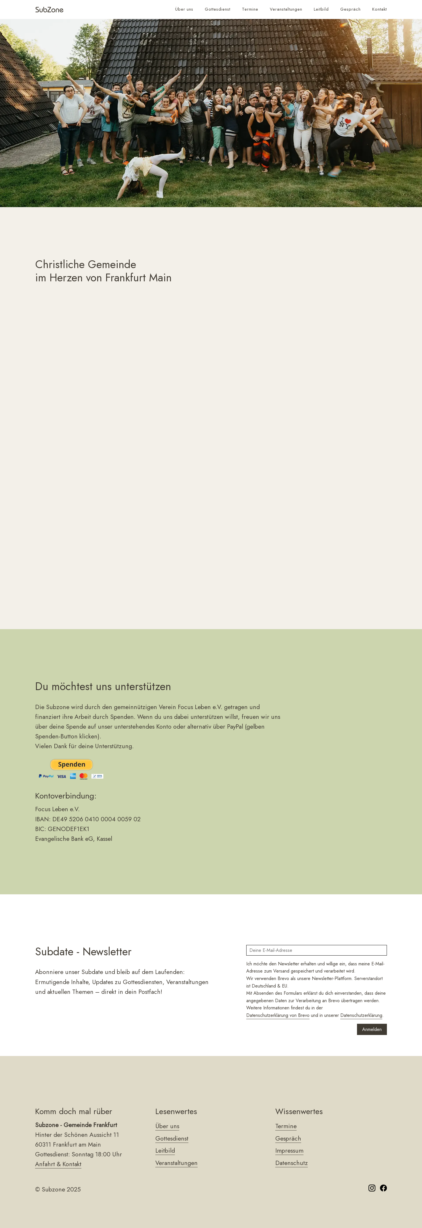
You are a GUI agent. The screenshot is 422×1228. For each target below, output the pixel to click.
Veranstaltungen (286, 9)
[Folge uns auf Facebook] (383, 1189)
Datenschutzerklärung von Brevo (278, 1015)
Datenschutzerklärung (361, 1015)
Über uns (184, 9)
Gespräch (350, 9)
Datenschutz (291, 1162)
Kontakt (379, 9)
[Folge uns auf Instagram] (371, 1189)
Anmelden (372, 1029)
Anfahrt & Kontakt (58, 1164)
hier (165, 557)
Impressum (289, 1150)
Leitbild (321, 9)
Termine (250, 9)
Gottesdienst (217, 9)
